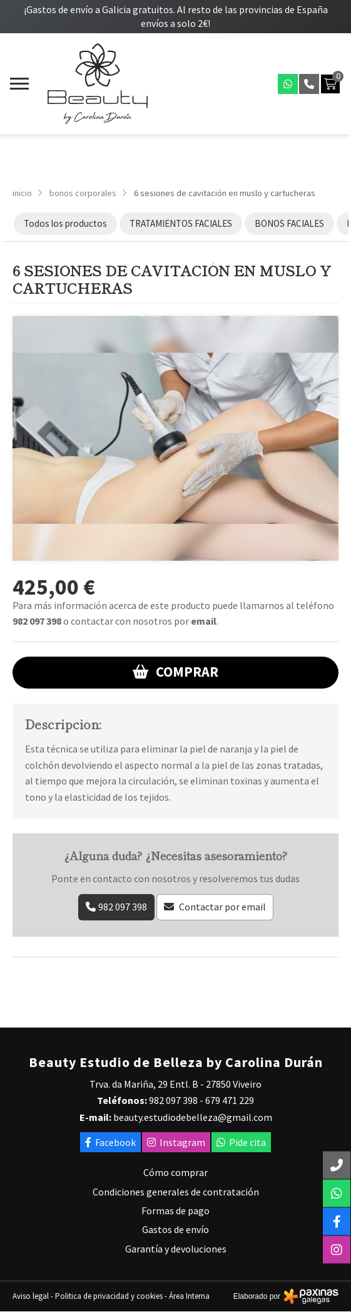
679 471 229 (229, 1100)
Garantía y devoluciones (175, 1248)
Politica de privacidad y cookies (109, 1296)
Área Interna (189, 1296)
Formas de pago (175, 1210)
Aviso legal (31, 1296)
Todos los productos (65, 223)
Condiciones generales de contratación (176, 1191)
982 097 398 (37, 621)
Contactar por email (222, 906)
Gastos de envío (175, 1229)
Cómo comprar (175, 1172)
